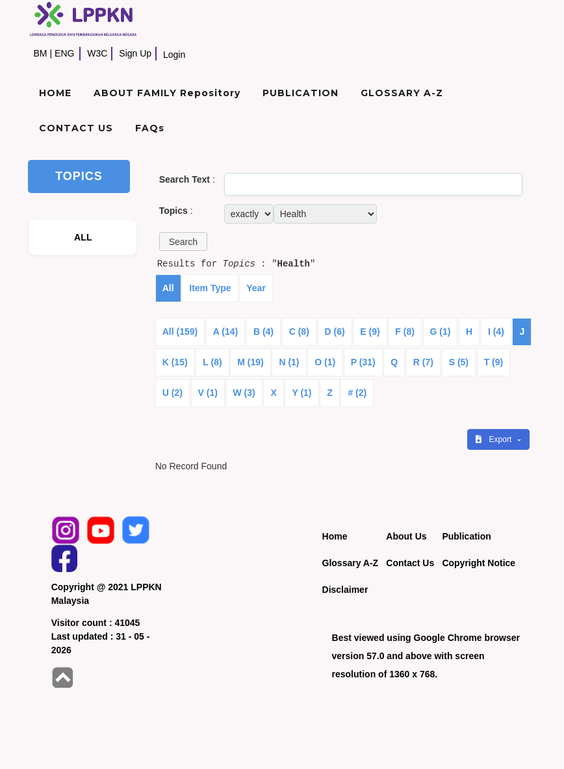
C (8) (299, 331)
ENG (64, 53)
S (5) (458, 362)
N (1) (289, 362)
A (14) (225, 331)
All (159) (180, 331)
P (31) (363, 362)
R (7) (423, 362)
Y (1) (301, 392)
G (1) (440, 331)
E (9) (369, 331)
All (168, 288)
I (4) (496, 331)
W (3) (244, 392)
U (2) (172, 392)
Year (256, 288)
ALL (83, 237)
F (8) (405, 331)
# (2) (357, 392)
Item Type (210, 288)
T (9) (494, 362)
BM (40, 53)
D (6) (335, 331)
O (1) (324, 362)
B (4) (263, 331)
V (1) (208, 392)
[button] (183, 241)
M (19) (250, 362)
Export (494, 439)
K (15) (175, 362)
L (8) (212, 362)
